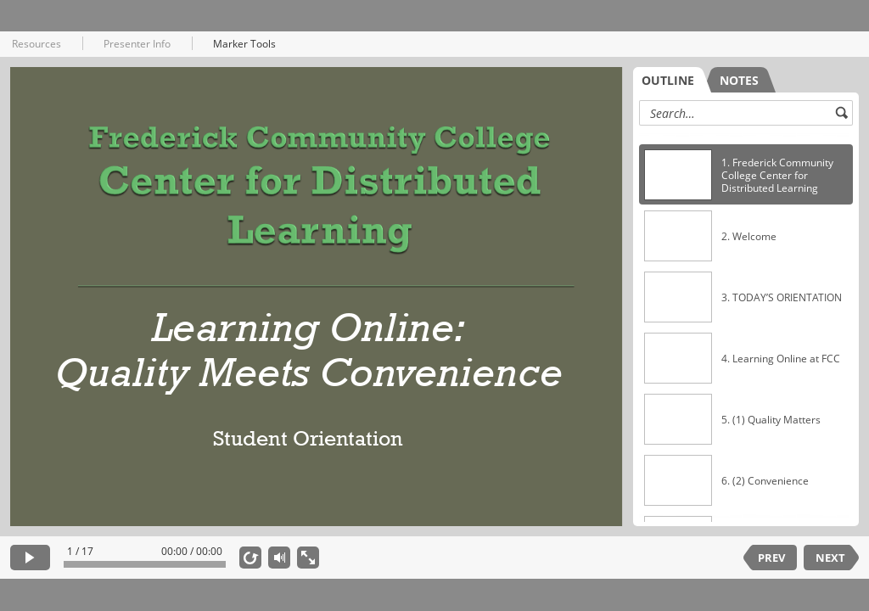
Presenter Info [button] (137, 43)
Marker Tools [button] (244, 43)
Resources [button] (36, 43)
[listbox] (746, 325)
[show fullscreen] (308, 558)
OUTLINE (668, 80)
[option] (746, 174)
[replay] (250, 558)
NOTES (739, 80)
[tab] (672, 79)
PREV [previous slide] (771, 557)
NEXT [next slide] (830, 557)
